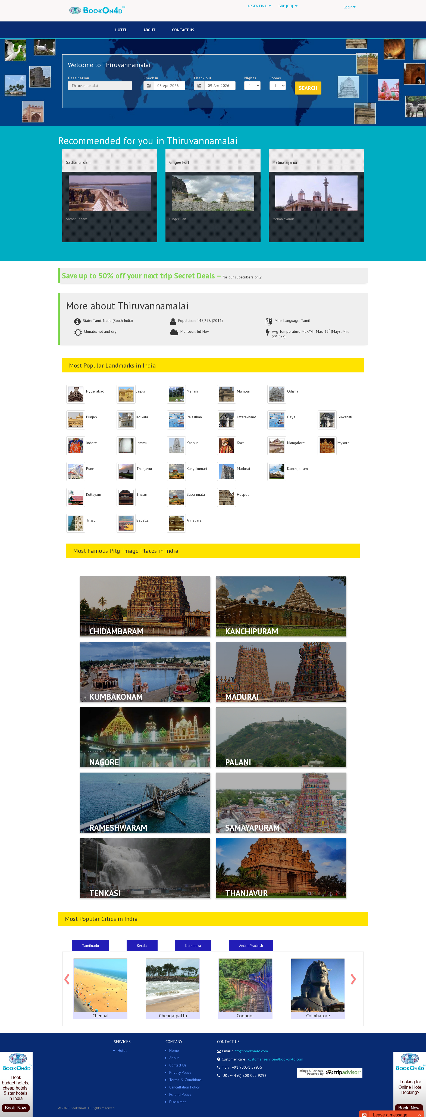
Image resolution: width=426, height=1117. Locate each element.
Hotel (122, 1050)
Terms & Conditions (185, 1079)
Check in (150, 78)
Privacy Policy (180, 1072)
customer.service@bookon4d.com (275, 1059)
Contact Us (183, 29)
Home (174, 1050)
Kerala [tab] (142, 945)
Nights (250, 78)
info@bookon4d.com (251, 1051)
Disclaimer (177, 1101)
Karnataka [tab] (193, 945)
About (149, 29)
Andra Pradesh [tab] (251, 945)
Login (350, 7)
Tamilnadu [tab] (90, 945)
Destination (78, 78)
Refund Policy (180, 1094)
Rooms (275, 78)
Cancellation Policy (184, 1087)
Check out (203, 78)
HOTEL (121, 29)
